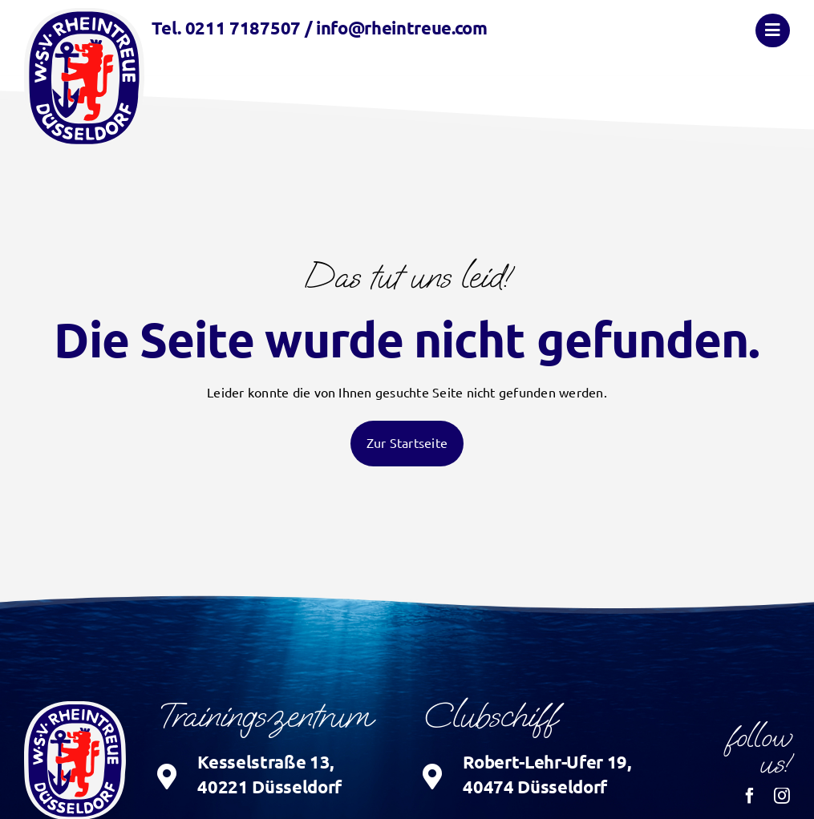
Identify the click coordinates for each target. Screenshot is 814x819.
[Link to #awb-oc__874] (772, 30)
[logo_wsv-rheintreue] (84, 14)
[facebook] (750, 796)
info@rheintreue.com (402, 28)
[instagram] (782, 796)
